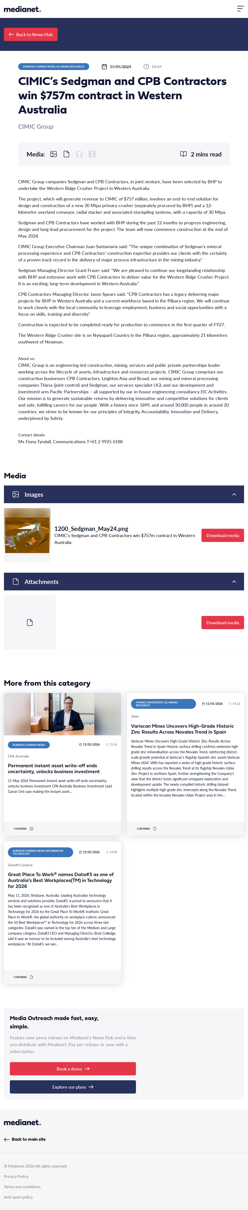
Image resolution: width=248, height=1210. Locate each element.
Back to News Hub (31, 34)
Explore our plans (72, 1087)
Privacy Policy (16, 1176)
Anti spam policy (18, 1197)
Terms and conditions (22, 1186)
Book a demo (73, 1069)
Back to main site (25, 1139)
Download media (222, 535)
